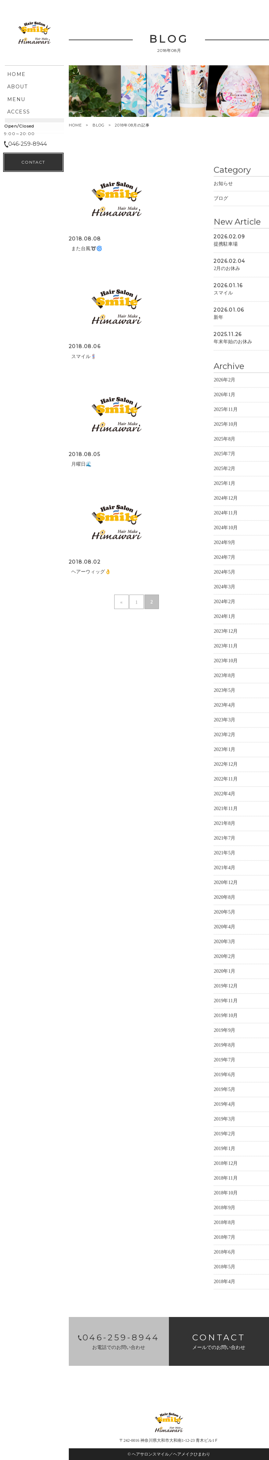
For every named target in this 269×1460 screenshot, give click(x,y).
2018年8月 (224, 1223)
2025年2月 (224, 469)
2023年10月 (226, 661)
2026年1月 (224, 395)
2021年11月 (225, 809)
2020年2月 (224, 956)
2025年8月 (224, 439)
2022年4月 (224, 794)
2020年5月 (224, 912)
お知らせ (223, 184)
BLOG (99, 125)
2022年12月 (226, 764)
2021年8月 (224, 823)
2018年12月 (226, 1163)
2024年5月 (224, 572)
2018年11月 (225, 1178)
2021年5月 (224, 853)
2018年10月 (226, 1193)
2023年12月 (226, 631)
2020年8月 (224, 897)
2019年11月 (225, 1001)
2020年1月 (224, 971)
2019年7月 (224, 1060)
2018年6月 (224, 1252)
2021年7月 (224, 838)
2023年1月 (224, 750)
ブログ (221, 198)
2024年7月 (224, 557)
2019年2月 (224, 1134)
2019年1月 (224, 1149)
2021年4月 (224, 868)
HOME (75, 125)
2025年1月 (224, 483)
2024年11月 (225, 513)
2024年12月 (226, 498)
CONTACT (33, 1443)
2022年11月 (225, 779)
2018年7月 (224, 1237)
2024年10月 (226, 528)
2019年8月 (224, 1045)
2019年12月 (226, 986)
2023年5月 (224, 690)
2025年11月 (225, 410)
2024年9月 (224, 543)
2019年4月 (224, 1104)
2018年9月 (224, 1208)
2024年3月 (224, 587)
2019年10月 (226, 1016)
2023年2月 (224, 735)
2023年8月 (224, 676)
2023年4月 (224, 705)
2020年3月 (224, 942)
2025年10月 (226, 424)
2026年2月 (224, 380)
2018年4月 (224, 1282)
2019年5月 (224, 1090)
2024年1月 (224, 616)
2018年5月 (224, 1267)
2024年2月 (224, 602)
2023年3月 (224, 720)
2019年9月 (224, 1030)
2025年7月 (224, 454)
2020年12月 (226, 883)
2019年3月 (224, 1119)
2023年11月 (225, 646)
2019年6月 (224, 1075)
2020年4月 (224, 927)
